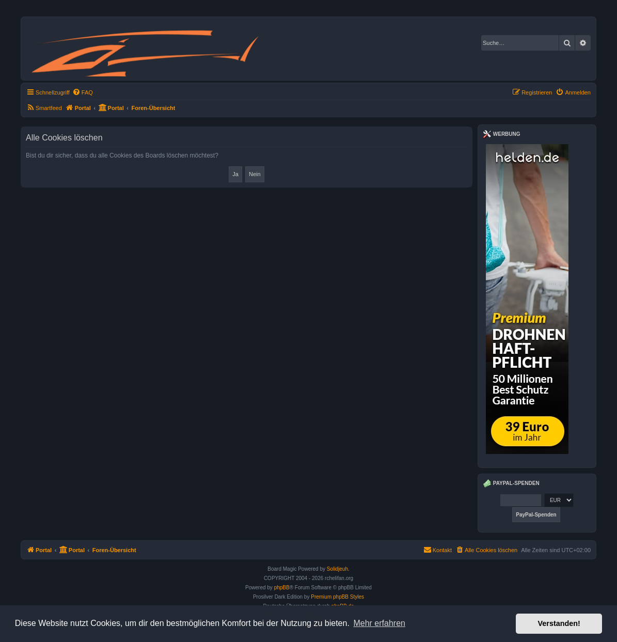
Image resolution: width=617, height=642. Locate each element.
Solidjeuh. (338, 569)
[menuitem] (82, 92)
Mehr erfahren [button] (379, 623)
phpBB (282, 587)
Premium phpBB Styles (337, 597)
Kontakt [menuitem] (437, 549)
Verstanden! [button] (559, 623)
